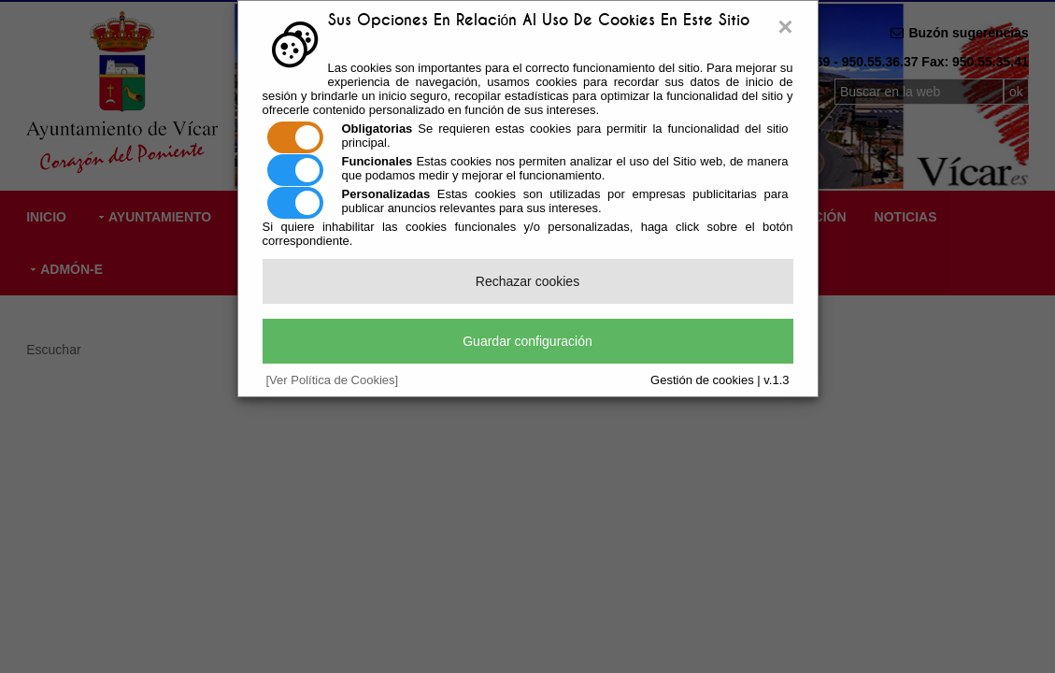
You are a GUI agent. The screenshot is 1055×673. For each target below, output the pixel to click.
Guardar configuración (527, 341)
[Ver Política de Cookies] (332, 380)
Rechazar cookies (527, 281)
